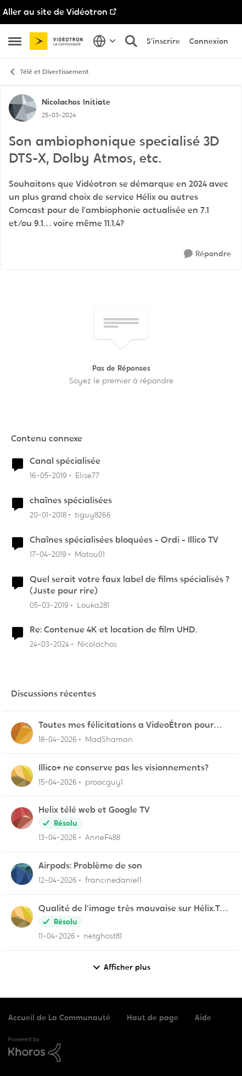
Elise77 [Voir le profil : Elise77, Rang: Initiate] (87, 475)
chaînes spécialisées (71, 500)
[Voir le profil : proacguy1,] (22, 776)
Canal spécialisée (65, 461)
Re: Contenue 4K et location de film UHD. (113, 629)
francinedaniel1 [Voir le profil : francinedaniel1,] (113, 880)
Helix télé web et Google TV (94, 809)
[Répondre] (207, 253)
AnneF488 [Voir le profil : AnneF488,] (102, 837)
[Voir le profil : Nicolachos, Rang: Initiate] (22, 108)
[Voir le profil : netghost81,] (22, 917)
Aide (203, 1017)
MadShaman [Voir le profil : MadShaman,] (109, 739)
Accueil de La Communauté (59, 1017)
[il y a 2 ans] (49, 644)
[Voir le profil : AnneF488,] (22, 818)
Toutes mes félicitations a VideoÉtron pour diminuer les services (126, 725)
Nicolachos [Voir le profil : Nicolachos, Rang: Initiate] (61, 102)
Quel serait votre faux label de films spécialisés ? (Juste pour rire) (129, 585)
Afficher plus (121, 967)
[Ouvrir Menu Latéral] (15, 41)
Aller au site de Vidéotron (55, 12)
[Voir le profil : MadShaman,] (22, 733)
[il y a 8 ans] (48, 515)
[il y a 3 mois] (57, 739)
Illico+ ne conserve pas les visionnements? (123, 767)
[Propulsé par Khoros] (121, 1049)
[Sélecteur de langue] (104, 41)
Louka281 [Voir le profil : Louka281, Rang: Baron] (93, 604)
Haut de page (152, 1017)
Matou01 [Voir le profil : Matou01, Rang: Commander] (90, 554)
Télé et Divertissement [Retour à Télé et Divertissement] (48, 72)
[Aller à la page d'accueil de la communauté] (58, 41)
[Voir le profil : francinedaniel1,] (22, 874)
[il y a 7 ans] (48, 475)
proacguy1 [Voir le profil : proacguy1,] (104, 781)
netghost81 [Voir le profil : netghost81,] (102, 936)
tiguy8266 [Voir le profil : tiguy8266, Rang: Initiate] (93, 515)
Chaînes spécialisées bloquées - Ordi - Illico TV (124, 539)
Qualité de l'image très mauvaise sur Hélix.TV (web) (132, 908)
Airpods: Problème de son (90, 865)
